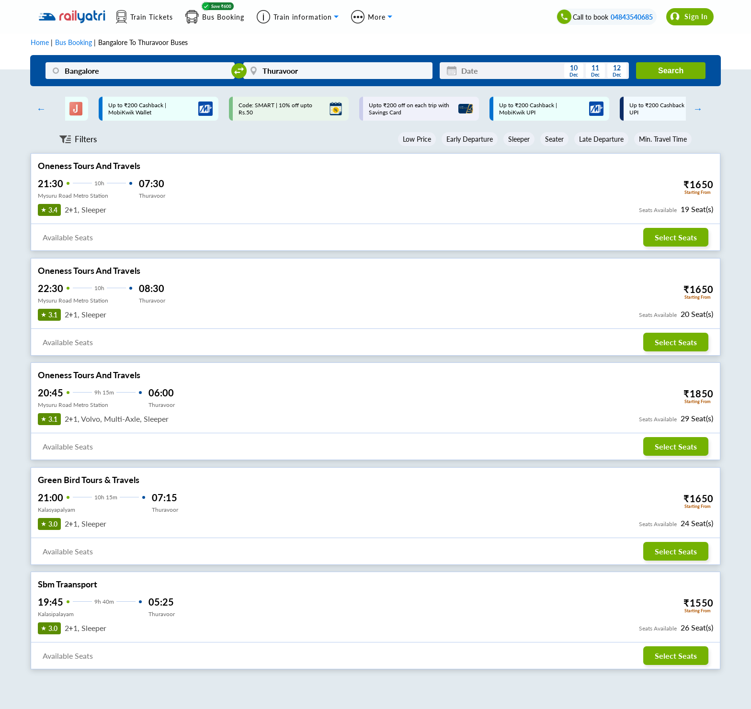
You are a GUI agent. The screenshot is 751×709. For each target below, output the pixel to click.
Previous (38, 108)
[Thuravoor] (337, 70)
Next (695, 108)
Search (670, 71)
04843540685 (632, 17)
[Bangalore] (140, 70)
